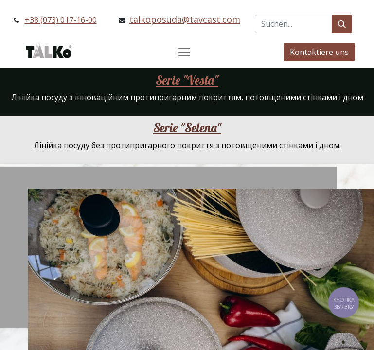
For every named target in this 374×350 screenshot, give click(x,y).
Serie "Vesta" (187, 80)
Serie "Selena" (187, 127)
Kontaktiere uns (319, 52)
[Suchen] (342, 24)
